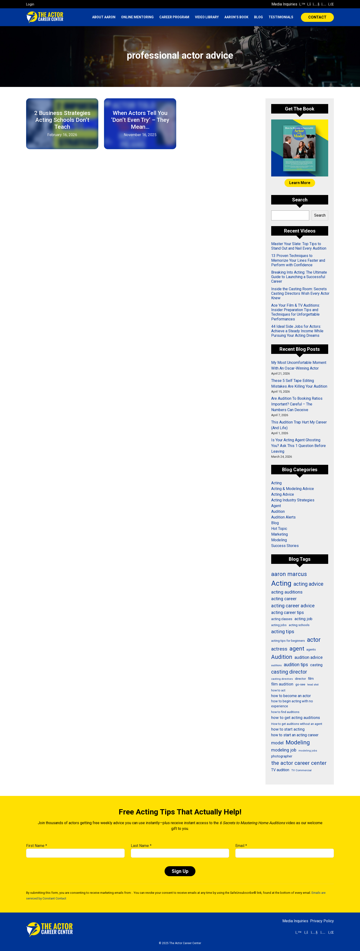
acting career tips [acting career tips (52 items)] (287, 612)
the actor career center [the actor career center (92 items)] (299, 763)
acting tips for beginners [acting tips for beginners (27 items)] (288, 640)
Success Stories (285, 545)
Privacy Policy (322, 921)
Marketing (279, 534)
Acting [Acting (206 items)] (281, 583)
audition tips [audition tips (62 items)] (296, 664)
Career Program (174, 17)
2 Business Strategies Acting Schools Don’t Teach (62, 120)
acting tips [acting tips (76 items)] (282, 631)
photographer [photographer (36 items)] (281, 756)
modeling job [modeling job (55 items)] (283, 750)
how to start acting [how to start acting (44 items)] (288, 729)
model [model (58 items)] (277, 743)
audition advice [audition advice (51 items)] (308, 657)
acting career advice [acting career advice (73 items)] (293, 606)
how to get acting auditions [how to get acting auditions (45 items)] (295, 717)
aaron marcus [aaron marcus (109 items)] (289, 574)
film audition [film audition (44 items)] (282, 684)
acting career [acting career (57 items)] (284, 598)
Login (30, 4)
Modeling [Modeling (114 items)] (298, 742)
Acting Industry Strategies (292, 500)
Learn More (299, 183)
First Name (36, 845)
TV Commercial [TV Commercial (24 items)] (301, 770)
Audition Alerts (283, 517)
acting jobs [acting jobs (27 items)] (279, 625)
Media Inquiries (284, 4)
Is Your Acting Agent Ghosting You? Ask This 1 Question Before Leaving (298, 446)
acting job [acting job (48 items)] (303, 618)
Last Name (141, 845)
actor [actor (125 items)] (314, 639)
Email (241, 845)
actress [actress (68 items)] (279, 649)
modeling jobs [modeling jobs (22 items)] (307, 750)
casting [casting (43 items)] (316, 665)
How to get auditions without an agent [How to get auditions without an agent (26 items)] (296, 724)
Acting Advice (282, 494)
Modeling (279, 540)
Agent (276, 506)
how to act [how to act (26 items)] (278, 690)
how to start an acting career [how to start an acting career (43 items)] (294, 735)
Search (320, 215)
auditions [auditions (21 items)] (276, 665)
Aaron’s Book (236, 17)
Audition (278, 511)
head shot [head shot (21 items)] (312, 684)
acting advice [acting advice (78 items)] (308, 584)
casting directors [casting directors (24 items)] (282, 678)
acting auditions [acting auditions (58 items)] (287, 592)
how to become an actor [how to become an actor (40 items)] (291, 696)
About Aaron (103, 17)
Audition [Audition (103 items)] (281, 657)
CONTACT (317, 17)
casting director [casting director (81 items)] (289, 672)
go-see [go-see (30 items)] (300, 684)
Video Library (207, 17)
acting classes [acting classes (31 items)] (281, 619)
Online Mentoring (137, 17)
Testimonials (281, 17)
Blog (258, 17)
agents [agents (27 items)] (311, 649)
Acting (276, 483)
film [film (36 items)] (311, 678)
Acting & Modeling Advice (292, 488)
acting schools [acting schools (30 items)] (299, 625)
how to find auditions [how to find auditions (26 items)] (285, 712)
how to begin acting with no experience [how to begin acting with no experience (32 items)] (292, 703)
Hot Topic (279, 528)
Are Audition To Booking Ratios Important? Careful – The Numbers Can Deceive (296, 404)
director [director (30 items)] (300, 678)
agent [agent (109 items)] (296, 648)
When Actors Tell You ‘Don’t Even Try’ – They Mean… (140, 120)
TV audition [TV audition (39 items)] (280, 770)
